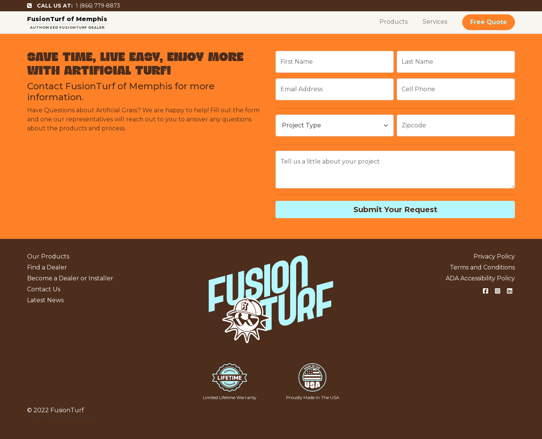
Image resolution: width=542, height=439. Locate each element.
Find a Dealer (47, 267)
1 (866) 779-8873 (73, 5)
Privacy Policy (494, 256)
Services (435, 21)
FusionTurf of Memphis (67, 19)
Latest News (45, 300)
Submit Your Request (395, 209)
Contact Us (43, 289)
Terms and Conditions (482, 267)
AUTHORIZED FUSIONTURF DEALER (67, 27)
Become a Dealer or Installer (70, 278)
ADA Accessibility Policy (480, 278)
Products (393, 21)
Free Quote (488, 22)
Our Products (48, 256)
